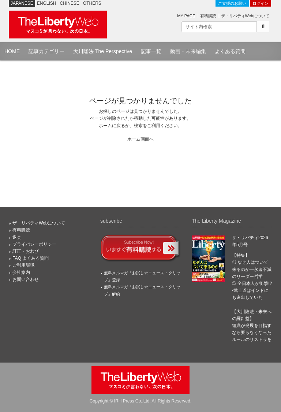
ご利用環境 (23, 265)
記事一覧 (151, 51)
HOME (12, 51)
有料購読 (208, 16)
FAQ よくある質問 (30, 258)
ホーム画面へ (140, 139)
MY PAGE (186, 16)
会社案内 (21, 272)
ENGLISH (46, 3)
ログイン (260, 3)
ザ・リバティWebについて (245, 16)
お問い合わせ (25, 279)
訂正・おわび (25, 251)
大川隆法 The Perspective (102, 51)
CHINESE (69, 3)
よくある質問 (230, 51)
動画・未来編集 (188, 51)
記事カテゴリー (46, 51)
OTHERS (92, 3)
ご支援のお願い (232, 3)
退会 (16, 237)
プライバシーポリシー (34, 244)
